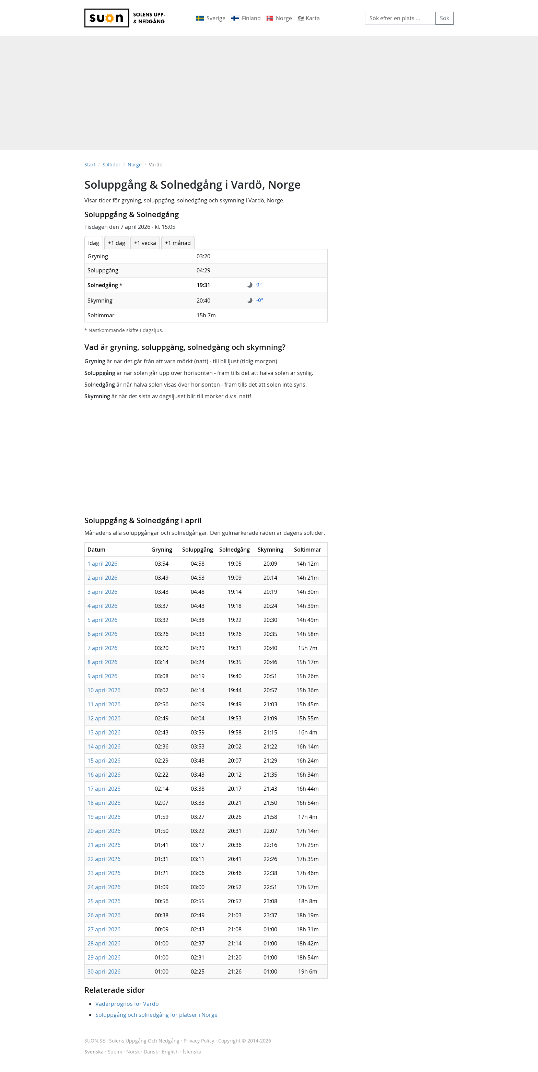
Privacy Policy (199, 1040)
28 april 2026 (103, 943)
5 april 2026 (102, 620)
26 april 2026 (103, 915)
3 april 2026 (102, 592)
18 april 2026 (103, 802)
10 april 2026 (103, 690)
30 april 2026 (103, 971)
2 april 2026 (102, 577)
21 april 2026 (103, 845)
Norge (135, 164)
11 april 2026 (103, 704)
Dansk (151, 1051)
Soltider (111, 164)
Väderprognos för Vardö (127, 1004)
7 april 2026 (102, 648)
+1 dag (116, 243)
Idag (93, 243)
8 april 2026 (102, 662)
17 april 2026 (103, 788)
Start (89, 164)
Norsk (133, 1051)
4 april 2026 (102, 606)
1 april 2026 (102, 563)
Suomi (115, 1051)
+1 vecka (145, 243)
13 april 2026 (103, 732)
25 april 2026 (103, 901)
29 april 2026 (103, 957)
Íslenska (192, 1051)
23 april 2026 (103, 873)
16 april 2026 (103, 774)
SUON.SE (131, 1040)
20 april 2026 (103, 831)
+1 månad (178, 243)
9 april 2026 (102, 676)
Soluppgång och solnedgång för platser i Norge (156, 1014)
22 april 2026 (103, 859)
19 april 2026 (103, 817)
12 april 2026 (103, 718)
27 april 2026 (103, 929)
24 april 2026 (103, 887)
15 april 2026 (103, 760)
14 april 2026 (103, 746)
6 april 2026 (102, 634)
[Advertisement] (269, 90)
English (170, 1051)
